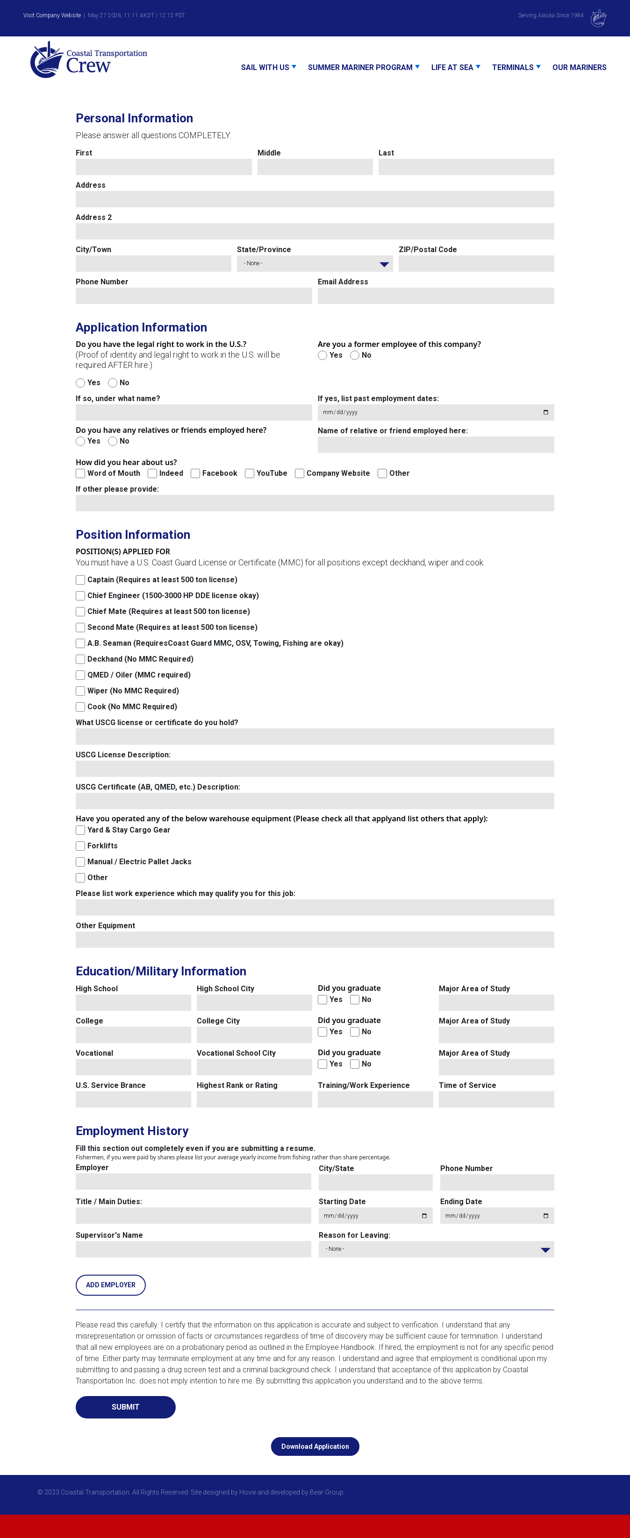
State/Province (264, 249)
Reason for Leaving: (354, 1235)
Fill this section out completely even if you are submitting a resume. (195, 1148)
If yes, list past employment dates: (378, 398)
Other (399, 473)
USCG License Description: (123, 754)
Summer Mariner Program (360, 67)
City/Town (93, 249)
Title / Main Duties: (109, 1201)
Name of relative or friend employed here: (393, 430)
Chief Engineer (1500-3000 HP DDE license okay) (173, 595)
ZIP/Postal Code (428, 249)
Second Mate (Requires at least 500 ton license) (172, 627)
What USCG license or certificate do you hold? (157, 722)
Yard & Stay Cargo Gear (129, 829)
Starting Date (342, 1201)
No (124, 382)
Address (91, 185)
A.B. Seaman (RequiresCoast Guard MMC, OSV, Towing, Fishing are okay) (215, 643)
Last (386, 152)
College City (218, 1020)
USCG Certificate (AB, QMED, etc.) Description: (158, 787)
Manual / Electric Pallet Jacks (139, 861)
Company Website (338, 473)
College (89, 1020)
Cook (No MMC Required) (132, 706)
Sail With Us (265, 67)
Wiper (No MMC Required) (133, 690)
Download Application (315, 1446)
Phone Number (102, 281)
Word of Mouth (113, 473)
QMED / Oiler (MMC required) (139, 674)
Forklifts (102, 845)
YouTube (272, 473)
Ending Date (461, 1201)
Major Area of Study (474, 988)
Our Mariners (579, 67)
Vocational (94, 1053)
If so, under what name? (118, 398)
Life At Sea (452, 67)
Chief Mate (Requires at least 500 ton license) (168, 611)
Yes (93, 382)
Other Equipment (105, 925)
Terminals (513, 67)
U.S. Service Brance (111, 1085)
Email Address (343, 281)
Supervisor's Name (109, 1235)
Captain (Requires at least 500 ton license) (162, 579)
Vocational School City (236, 1053)
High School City (225, 988)
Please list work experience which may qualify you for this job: (185, 893)
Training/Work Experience (364, 1085)
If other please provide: (117, 489)
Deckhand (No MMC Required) (140, 659)
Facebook (219, 473)
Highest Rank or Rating (237, 1085)
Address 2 (94, 217)
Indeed (171, 473)
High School (97, 988)
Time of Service (467, 1085)
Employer (92, 1167)
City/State (336, 1168)
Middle (269, 152)
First (84, 152)
